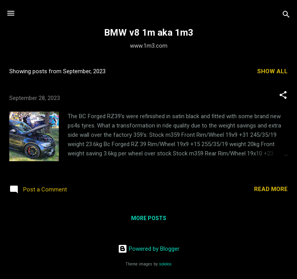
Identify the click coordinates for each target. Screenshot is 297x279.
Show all (272, 71)
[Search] (286, 16)
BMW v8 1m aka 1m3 (148, 32)
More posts (148, 218)
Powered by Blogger (148, 248)
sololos (165, 264)
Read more (271, 189)
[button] (283, 96)
